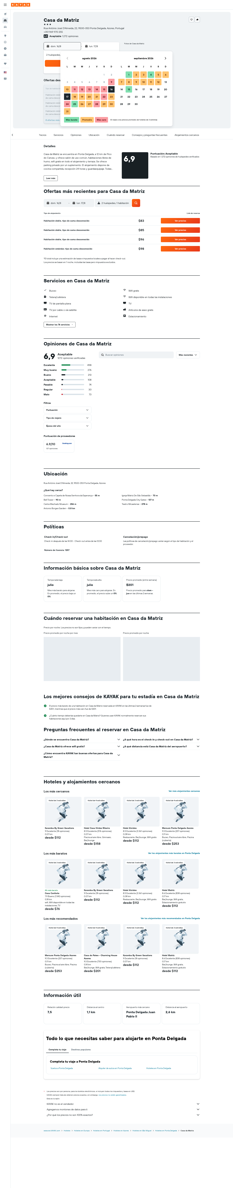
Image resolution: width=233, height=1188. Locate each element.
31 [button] (67, 111)
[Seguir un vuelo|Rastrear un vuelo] (5, 42)
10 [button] (67, 89)
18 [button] (75, 96)
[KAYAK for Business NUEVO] (5, 55)
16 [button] (111, 89)
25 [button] (74, 104)
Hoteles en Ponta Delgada (158, 1068)
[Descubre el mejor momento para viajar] (5, 48)
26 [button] (82, 104)
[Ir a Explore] (5, 36)
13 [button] (89, 89)
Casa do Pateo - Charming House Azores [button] (100, 957)
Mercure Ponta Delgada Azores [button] (177, 828)
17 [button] (67, 96)
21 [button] (97, 96)
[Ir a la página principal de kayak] (20, 5)
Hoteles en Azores (121, 1130)
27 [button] (89, 104)
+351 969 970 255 (53, 31)
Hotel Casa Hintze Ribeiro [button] (97, 828)
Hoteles (67, 1130)
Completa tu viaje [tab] (57, 1049)
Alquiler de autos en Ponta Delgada (115, 1068)
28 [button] (96, 104)
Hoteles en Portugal (101, 1130)
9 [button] (111, 82)
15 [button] (104, 89)
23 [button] (111, 96)
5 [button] (82, 82)
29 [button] (104, 104)
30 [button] (111, 104)
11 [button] (75, 89)
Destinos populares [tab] (81, 1049)
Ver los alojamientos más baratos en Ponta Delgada (174, 853)
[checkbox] (59, 446)
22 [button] (104, 96)
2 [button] (111, 74)
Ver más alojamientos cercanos (184, 791)
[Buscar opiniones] (139, 355)
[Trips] (5, 64)
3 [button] (67, 82)
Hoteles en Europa (81, 1130)
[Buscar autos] (5, 27)
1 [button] (128, 74)
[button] (5, 4)
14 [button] (97, 89)
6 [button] (89, 82)
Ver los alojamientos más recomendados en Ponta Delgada (170, 918)
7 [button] (96, 82)
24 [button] (67, 104)
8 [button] (104, 82)
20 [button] (89, 96)
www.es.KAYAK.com (52, 1130)
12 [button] (82, 89)
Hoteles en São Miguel (142, 1130)
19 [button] (82, 96)
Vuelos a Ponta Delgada (62, 1068)
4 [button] (74, 82)
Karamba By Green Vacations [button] (59, 828)
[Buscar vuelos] (5, 14)
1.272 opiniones (70, 36)
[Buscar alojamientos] (5, 20)
